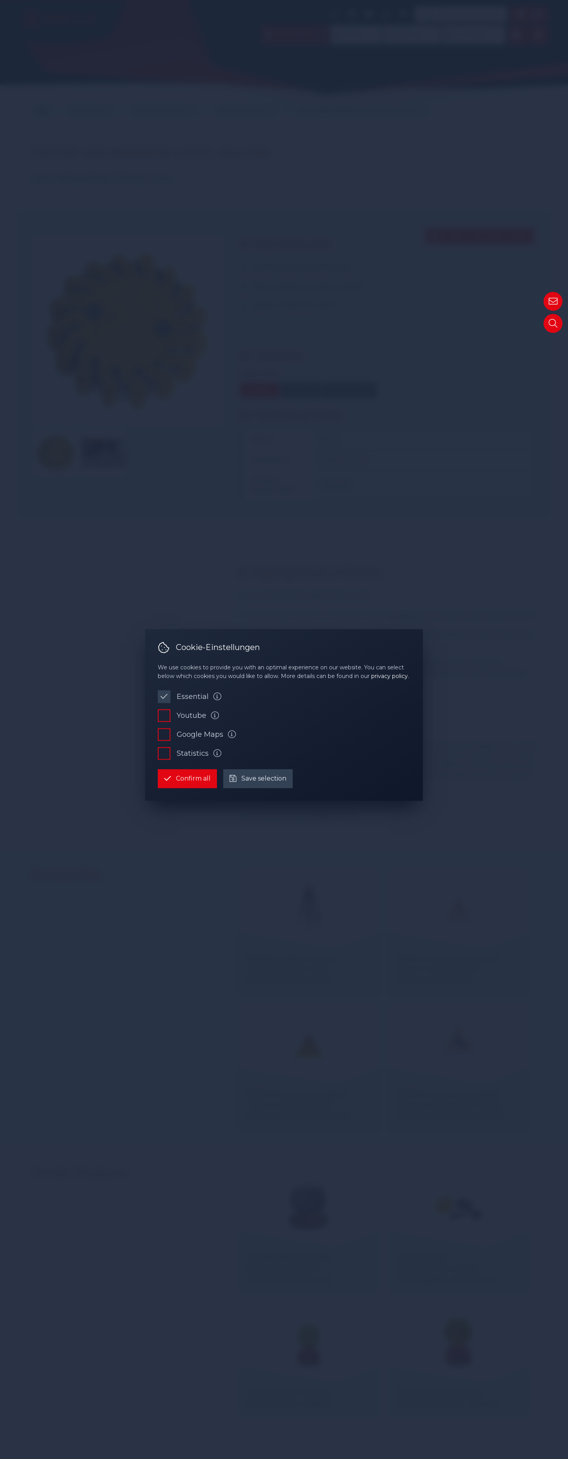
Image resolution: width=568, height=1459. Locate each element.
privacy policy (389, 676)
